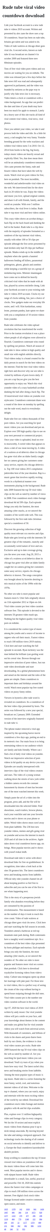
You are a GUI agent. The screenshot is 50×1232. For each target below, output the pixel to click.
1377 (6, 1216)
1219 (6, 1219)
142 (20, 1209)
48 (5, 1229)
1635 (6, 1209)
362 (19, 1226)
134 (26, 1213)
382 (25, 1226)
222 (34, 1219)
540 (11, 1229)
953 (23, 1229)
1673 (33, 1213)
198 (40, 1216)
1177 (25, 1223)
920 (40, 1213)
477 (27, 1216)
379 (20, 1216)
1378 (13, 1209)
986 (32, 1226)
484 (13, 1219)
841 (35, 1209)
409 (39, 1223)
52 (17, 1229)
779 (19, 1219)
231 (5, 1226)
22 (18, 1223)
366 (19, 1213)
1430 (42, 1209)
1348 (27, 1219)
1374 (32, 1223)
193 (12, 1223)
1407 (6, 1213)
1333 (13, 1216)
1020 (28, 1209)
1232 (39, 1226)
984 (40, 1219)
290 (5, 1223)
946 (12, 1226)
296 (34, 1216)
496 (13, 1213)
